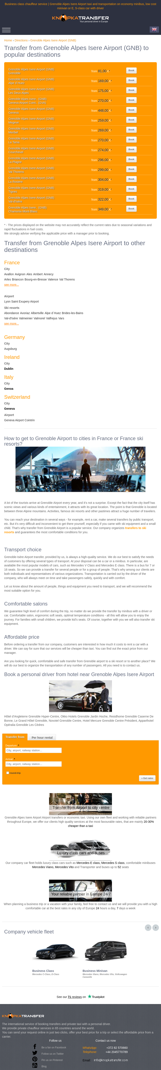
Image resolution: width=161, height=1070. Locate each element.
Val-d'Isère (11, 318)
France (12, 262)
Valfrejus (51, 318)
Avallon (9, 274)
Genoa (8, 388)
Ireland (11, 357)
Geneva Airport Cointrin (19, 420)
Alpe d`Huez (53, 313)
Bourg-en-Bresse (36, 279)
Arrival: (10, 759)
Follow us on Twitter (53, 1053)
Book (131, 70)
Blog (44, 1066)
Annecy (48, 274)
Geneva (9, 408)
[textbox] (33, 750)
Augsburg (10, 348)
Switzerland (17, 397)
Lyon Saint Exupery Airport (21, 301)
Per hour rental (42, 737)
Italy (8, 377)
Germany (14, 337)
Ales (29, 274)
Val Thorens (67, 279)
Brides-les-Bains (72, 313)
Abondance (11, 313)
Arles (7, 279)
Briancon (17, 279)
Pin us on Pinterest (52, 1060)
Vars (61, 318)
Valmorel (39, 318)
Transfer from (14, 737)
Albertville (37, 313)
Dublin (8, 368)
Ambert (38, 274)
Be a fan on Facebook (54, 1047)
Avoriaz (25, 313)
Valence (53, 279)
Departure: (12, 745)
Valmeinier (25, 318)
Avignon (20, 274)
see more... (11, 284)
